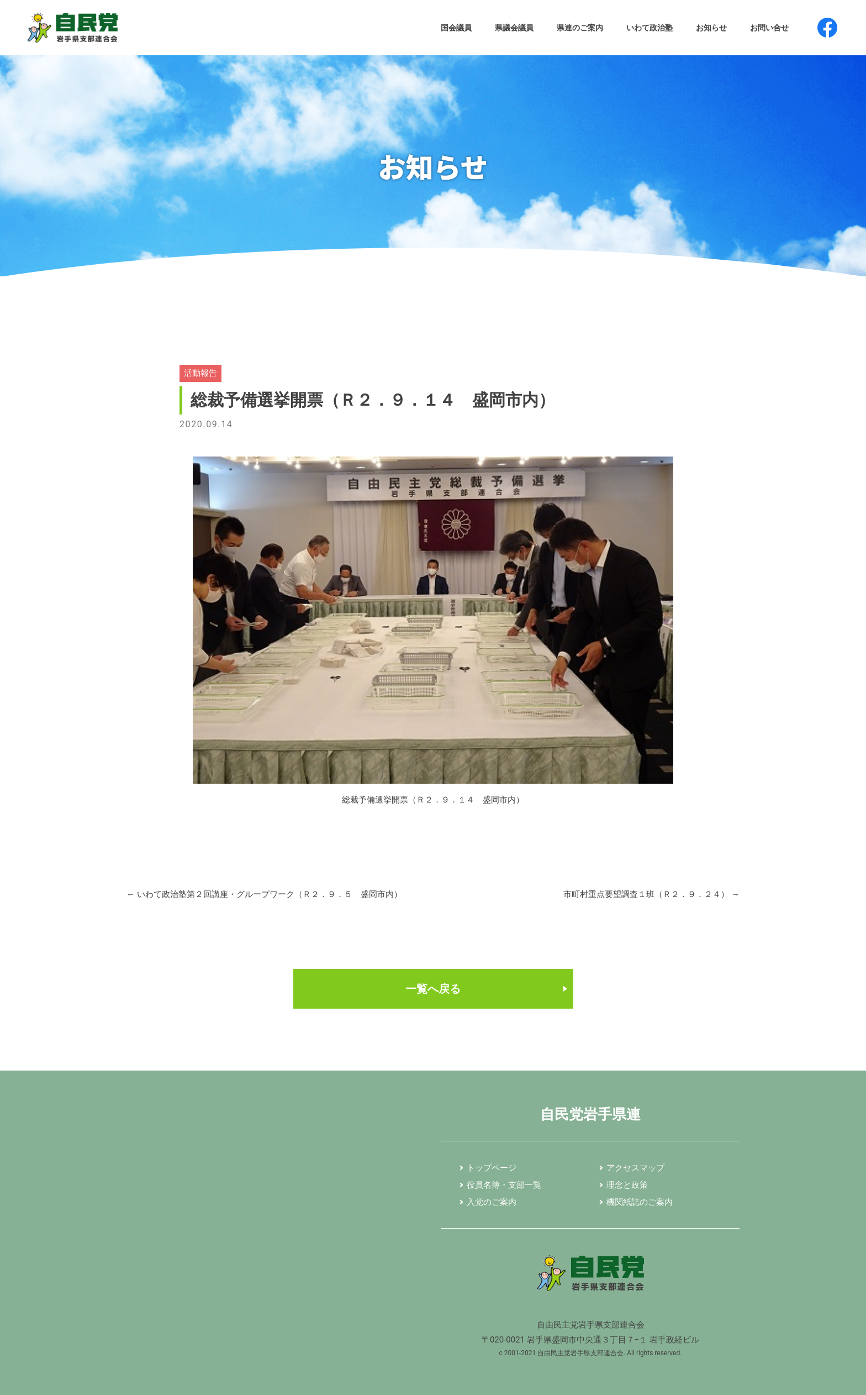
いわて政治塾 (649, 27)
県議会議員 (514, 27)
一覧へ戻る (433, 988)
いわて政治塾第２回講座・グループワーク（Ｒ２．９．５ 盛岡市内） (264, 894)
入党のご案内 (491, 1203)
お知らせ (711, 27)
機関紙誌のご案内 (639, 1203)
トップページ (491, 1168)
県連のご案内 (580, 27)
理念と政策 (627, 1186)
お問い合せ (769, 27)
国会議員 (456, 27)
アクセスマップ (635, 1168)
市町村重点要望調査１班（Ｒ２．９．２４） (651, 894)
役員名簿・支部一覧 (504, 1186)
